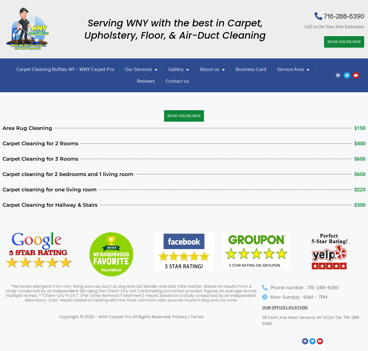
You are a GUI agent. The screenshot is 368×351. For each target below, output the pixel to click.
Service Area (293, 70)
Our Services (141, 70)
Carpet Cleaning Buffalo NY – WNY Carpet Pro (65, 69)
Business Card (251, 69)
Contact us (177, 81)
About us (212, 70)
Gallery (178, 70)
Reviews (146, 81)
